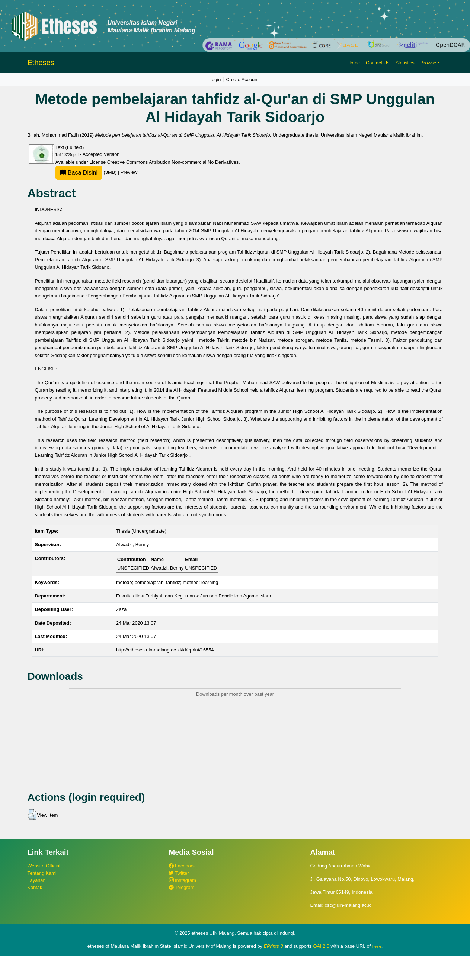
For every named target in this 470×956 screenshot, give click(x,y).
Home (353, 63)
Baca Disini (78, 172)
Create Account (242, 79)
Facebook (182, 866)
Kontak (35, 887)
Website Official (44, 866)
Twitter (179, 873)
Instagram (182, 880)
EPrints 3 (273, 946)
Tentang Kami (42, 873)
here (376, 946)
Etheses (41, 62)
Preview (129, 172)
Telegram (182, 887)
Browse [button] (429, 63)
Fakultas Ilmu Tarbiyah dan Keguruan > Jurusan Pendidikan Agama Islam (193, 596)
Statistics (404, 63)
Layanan (37, 880)
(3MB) (86, 172)
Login (215, 79)
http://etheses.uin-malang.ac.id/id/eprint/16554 (165, 650)
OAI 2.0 (321, 946)
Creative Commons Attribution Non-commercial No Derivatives (173, 162)
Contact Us (377, 63)
